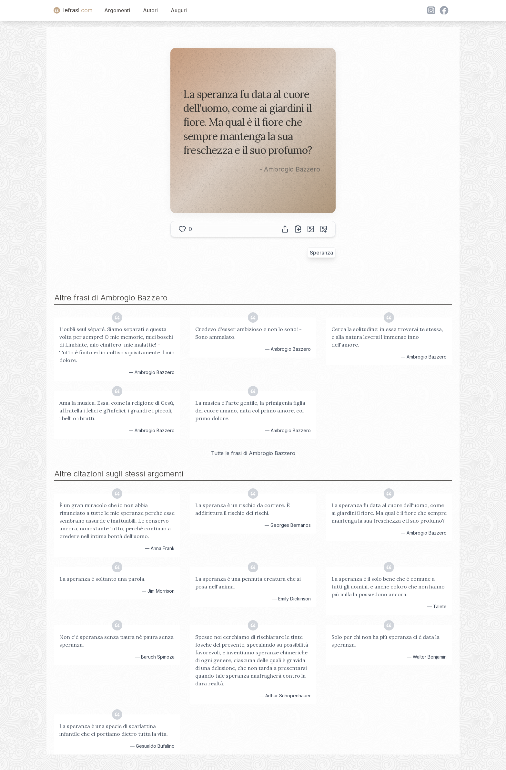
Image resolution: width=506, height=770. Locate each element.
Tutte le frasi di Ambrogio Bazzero (253, 453)
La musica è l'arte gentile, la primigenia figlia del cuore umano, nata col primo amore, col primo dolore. (250, 410)
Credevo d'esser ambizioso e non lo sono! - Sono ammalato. (248, 333)
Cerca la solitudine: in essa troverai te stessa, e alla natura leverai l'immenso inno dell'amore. (387, 337)
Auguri (179, 10)
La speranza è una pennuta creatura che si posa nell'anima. (248, 583)
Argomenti (117, 10)
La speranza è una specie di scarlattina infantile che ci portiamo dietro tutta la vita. (113, 730)
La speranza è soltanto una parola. (102, 579)
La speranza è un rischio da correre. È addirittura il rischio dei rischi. (242, 509)
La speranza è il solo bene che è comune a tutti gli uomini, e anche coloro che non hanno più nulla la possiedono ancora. (388, 587)
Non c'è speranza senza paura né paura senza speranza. (116, 641)
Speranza (321, 252)
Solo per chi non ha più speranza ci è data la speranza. (385, 641)
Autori (150, 10)
